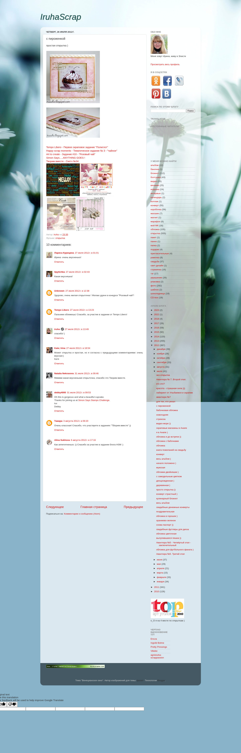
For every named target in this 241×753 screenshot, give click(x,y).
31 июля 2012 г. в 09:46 (87, 373)
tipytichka (59, 272)
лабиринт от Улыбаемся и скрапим (174, 392)
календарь (156, 197)
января (161, 581)
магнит (154, 217)
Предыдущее (133, 507)
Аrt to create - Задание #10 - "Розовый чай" (70, 154)
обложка (155, 229)
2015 (157, 332)
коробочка (156, 209)
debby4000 (60, 392)
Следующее (55, 507)
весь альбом (162, 503)
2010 (157, 591)
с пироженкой (163, 406)
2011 (157, 587)
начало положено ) (166, 463)
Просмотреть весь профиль (165, 64)
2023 (157, 310)
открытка (60, 238)
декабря (161, 349)
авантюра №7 (163, 397)
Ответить (59, 262)
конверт (155, 205)
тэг (152, 273)
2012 (157, 345)
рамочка (155, 257)
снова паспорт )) (164, 525)
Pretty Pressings (159, 647)
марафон (155, 221)
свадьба (155, 261)
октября (161, 358)
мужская (160, 467)
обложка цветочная (166, 533)
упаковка (155, 281)
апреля (161, 568)
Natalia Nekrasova (64, 373)
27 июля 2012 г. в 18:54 (78, 348)
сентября (162, 362)
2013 (157, 341)
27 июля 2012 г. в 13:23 (82, 310)
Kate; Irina (59, 348)
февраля (162, 577)
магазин (155, 213)
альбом (155, 165)
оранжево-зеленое (166, 520)
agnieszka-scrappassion (157, 656)
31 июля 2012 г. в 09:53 (79, 392)
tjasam (140, 680)
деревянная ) (163, 485)
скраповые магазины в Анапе (171, 428)
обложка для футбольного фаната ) (175, 549)
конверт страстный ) (166, 494)
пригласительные (160, 253)
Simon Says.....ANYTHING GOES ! (65, 157)
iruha (57, 329)
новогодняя (162, 415)
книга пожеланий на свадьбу (171, 450)
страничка (156, 269)
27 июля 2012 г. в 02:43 (78, 272)
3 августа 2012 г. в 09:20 (75, 421)
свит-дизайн (157, 265)
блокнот (155, 173)
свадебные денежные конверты (172, 507)
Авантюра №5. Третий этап (170, 554)
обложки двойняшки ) (167, 472)
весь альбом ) (163, 459)
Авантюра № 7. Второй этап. (171, 379)
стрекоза (160, 419)
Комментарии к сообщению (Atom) (82, 513)
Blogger (161, 680)
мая (159, 564)
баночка (155, 169)
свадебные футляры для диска (172, 529)
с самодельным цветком (169, 476)
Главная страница (93, 507)
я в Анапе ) (162, 432)
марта (160, 572)
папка (154, 245)
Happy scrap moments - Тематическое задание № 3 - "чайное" (81, 150)
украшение (156, 277)
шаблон (155, 289)
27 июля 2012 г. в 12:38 (77, 291)
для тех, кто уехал (165, 401)
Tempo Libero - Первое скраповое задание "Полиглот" (77, 147)
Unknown (59, 291)
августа (161, 367)
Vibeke (154, 651)
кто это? (160, 384)
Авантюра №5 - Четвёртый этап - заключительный (173, 543)
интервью (156, 193)
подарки (155, 249)
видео (154, 181)
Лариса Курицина (64, 253)
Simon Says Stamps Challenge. (94, 400)
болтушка (156, 177)
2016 (157, 327)
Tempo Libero (61, 310)
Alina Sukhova (62, 440)
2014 (157, 336)
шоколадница (158, 293)
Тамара (58, 421)
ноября (161, 353)
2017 (157, 323)
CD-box (154, 297)
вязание (155, 185)
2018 (157, 319)
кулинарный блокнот (167, 498)
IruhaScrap (60, 17)
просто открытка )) (166, 489)
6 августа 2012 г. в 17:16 (83, 440)
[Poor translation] (12, 704)
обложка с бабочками (167, 441)
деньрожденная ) (165, 481)
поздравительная (165, 511)
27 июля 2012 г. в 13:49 (77, 329)
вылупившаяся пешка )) (168, 538)
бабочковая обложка (167, 410)
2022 (157, 314)
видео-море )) (163, 423)
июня (160, 559)
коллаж (154, 201)
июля (160, 371)
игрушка (155, 189)
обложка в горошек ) (166, 516)
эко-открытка (163, 375)
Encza (154, 639)
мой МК (155, 225)
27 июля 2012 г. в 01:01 (87, 253)
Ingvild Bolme (157, 643)
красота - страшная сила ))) (170, 388)
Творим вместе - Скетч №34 (62, 161)
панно (154, 241)
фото (153, 285)
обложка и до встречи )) (168, 436)
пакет (153, 237)
